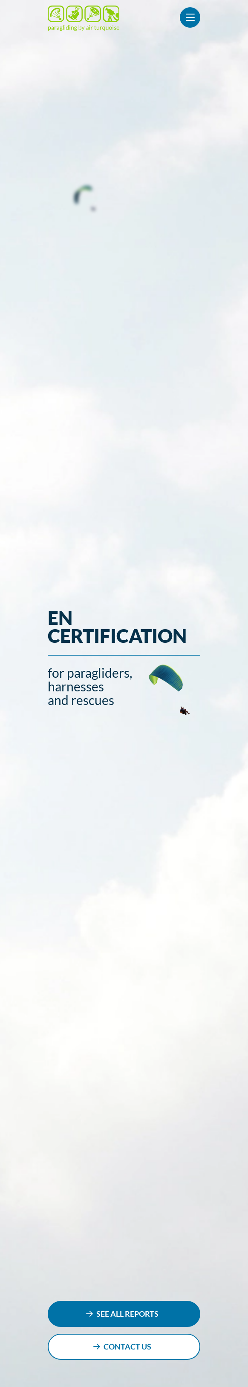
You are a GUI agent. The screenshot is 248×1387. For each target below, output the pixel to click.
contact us (127, 1346)
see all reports (127, 1313)
